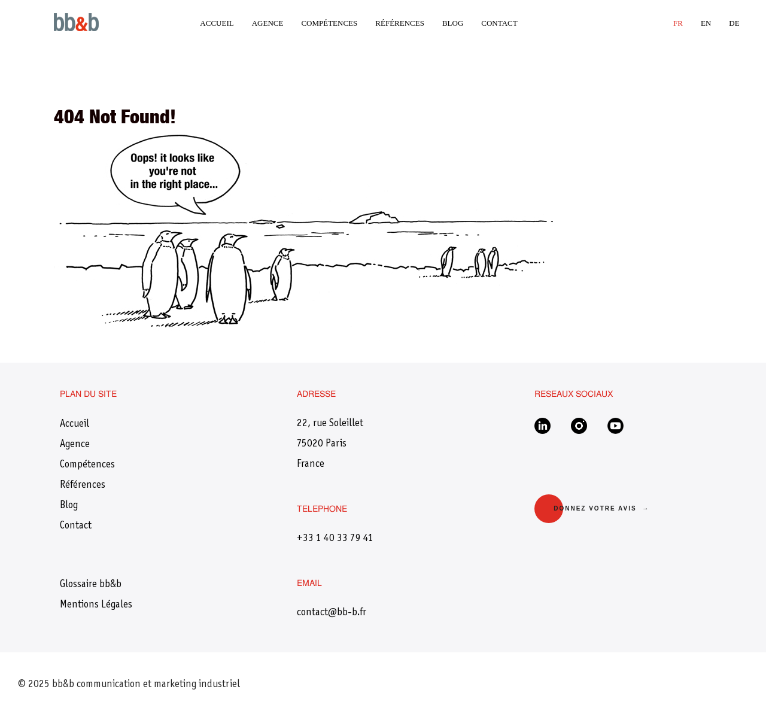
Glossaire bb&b (90, 585)
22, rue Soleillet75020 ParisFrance (330, 444)
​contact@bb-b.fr (331, 613)
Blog (452, 23)
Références (399, 23)
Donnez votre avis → (601, 508)
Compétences (329, 23)
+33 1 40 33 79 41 (335, 538)
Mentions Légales (96, 605)
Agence (268, 23)
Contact (499, 23)
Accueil (216, 23)
